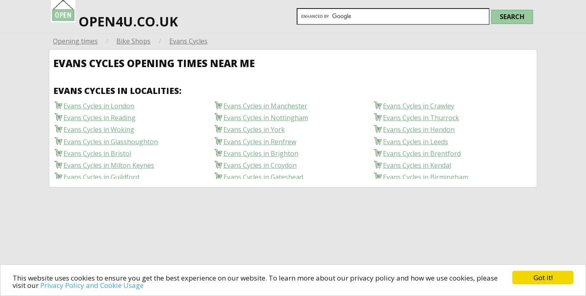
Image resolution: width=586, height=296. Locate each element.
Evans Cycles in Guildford (101, 179)
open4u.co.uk (114, 15)
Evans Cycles (188, 41)
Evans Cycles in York (254, 131)
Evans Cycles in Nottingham (265, 119)
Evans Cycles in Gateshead (263, 179)
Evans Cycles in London (98, 108)
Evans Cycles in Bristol (97, 155)
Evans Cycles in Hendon (419, 131)
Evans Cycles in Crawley (418, 108)
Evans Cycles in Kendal (417, 167)
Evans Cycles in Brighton (260, 155)
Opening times (75, 41)
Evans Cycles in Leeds (415, 143)
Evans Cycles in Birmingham (425, 179)
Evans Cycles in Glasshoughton (110, 143)
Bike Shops (133, 41)
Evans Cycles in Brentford (422, 155)
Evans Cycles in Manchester (265, 108)
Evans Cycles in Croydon (260, 167)
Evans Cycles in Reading (99, 119)
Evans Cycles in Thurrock (421, 119)
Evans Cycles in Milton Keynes (108, 167)
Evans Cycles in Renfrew (259, 143)
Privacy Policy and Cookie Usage (92, 285)
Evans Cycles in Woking (98, 131)
